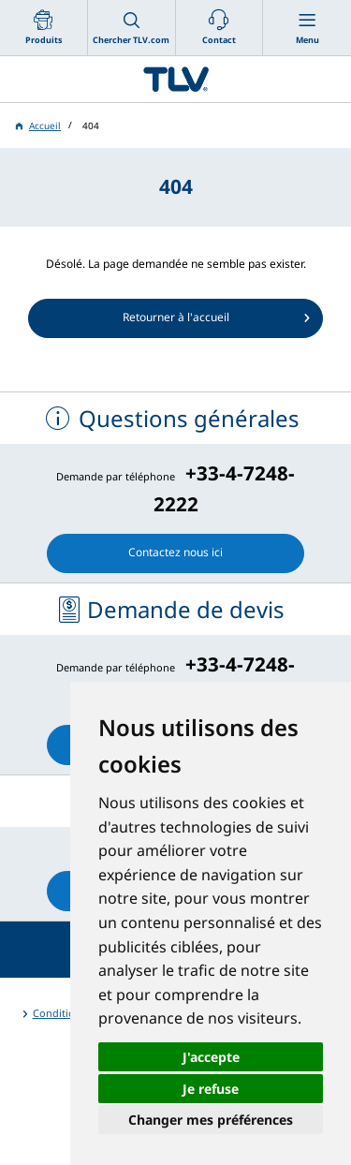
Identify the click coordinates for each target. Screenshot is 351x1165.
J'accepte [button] (211, 1057)
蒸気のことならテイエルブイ (175, 79)
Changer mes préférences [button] (210, 1119)
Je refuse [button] (211, 1089)
